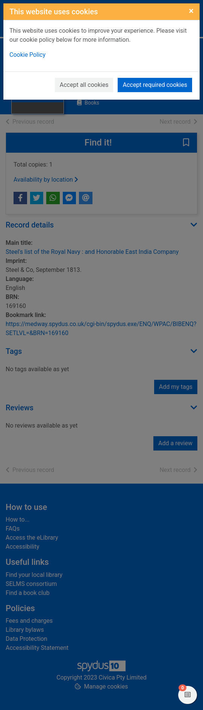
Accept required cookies (155, 84)
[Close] (191, 10)
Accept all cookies (84, 84)
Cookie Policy (27, 54)
